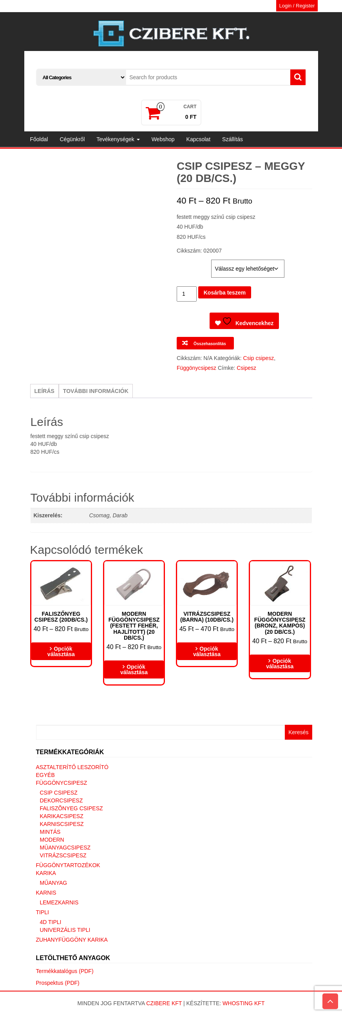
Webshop (163, 139)
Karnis (46, 892)
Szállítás (232, 139)
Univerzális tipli (65, 930)
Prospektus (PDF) (58, 983)
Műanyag (53, 883)
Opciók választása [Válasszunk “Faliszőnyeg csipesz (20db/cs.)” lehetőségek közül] (61, 651)
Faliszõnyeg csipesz (71, 808)
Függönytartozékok (68, 865)
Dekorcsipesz (61, 800)
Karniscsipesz (62, 824)
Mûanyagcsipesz (65, 847)
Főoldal (39, 139)
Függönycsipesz (196, 368)
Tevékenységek (117, 139)
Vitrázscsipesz (63, 855)
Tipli (42, 912)
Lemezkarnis (59, 902)
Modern (52, 840)
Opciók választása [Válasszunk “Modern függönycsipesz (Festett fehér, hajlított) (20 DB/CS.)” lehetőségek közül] (134, 669)
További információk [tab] (95, 391)
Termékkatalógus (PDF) (65, 971)
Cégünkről (72, 139)
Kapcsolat (198, 139)
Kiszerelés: (192, 263)
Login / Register (297, 6)
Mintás (50, 832)
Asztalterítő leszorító (72, 767)
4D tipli (51, 922)
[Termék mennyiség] (187, 294)
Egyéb (45, 775)
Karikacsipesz (61, 816)
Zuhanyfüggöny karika (72, 940)
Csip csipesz (258, 358)
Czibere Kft (164, 1003)
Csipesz (246, 368)
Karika (46, 873)
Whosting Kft (243, 1003)
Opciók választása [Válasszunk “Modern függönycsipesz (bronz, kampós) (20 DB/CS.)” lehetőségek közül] (279, 663)
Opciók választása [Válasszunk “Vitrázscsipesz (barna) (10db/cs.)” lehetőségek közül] (207, 651)
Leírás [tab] (44, 391)
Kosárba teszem (225, 292)
